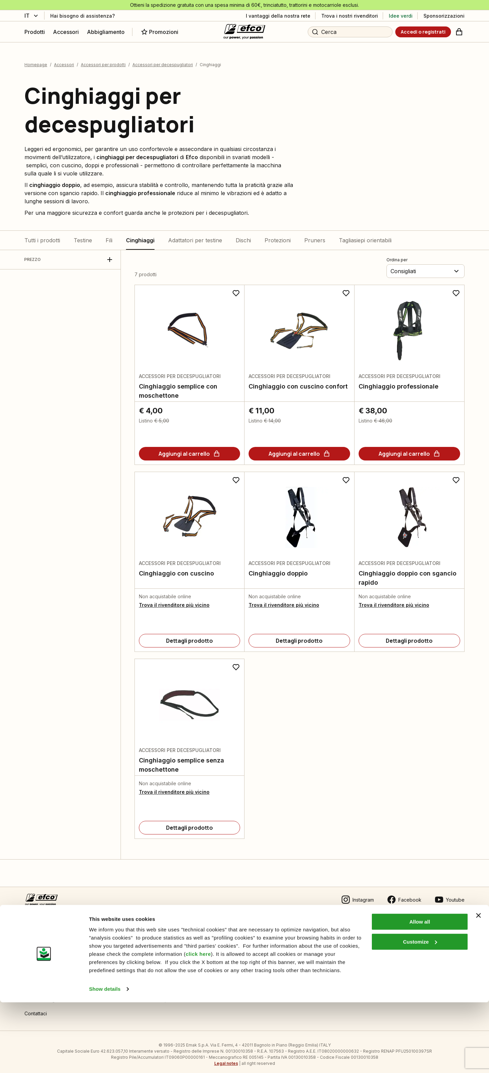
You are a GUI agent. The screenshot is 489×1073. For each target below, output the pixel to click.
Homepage (35, 60)
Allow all (419, 992)
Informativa (145, 939)
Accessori (64, 60)
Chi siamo (252, 939)
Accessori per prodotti (103, 60)
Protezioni (278, 235)
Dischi (243, 235)
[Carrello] (459, 31)
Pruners (314, 235)
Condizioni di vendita (48, 939)
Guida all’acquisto (44, 953)
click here (198, 1025)
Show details (105, 1059)
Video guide (147, 967)
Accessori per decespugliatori (162, 60)
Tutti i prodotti (42, 235)
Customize (420, 1012)
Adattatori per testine (195, 235)
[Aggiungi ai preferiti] (236, 288)
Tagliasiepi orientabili (365, 235)
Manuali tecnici (149, 953)
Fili (109, 235)
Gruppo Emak (257, 967)
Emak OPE (253, 953)
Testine (83, 235)
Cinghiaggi (140, 235)
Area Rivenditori (368, 939)
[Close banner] (478, 986)
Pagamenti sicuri (42, 967)
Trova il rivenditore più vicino (174, 600)
